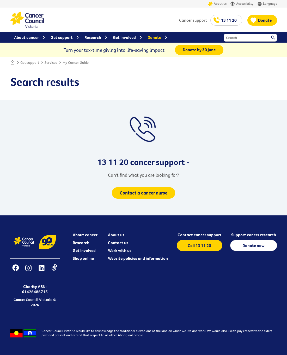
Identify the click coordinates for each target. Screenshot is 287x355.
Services (51, 62)
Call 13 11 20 (199, 245)
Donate (265, 20)
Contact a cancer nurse (143, 193)
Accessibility (241, 3)
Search (273, 38)
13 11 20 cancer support (141, 162)
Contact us (118, 242)
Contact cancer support (200, 234)
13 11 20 (229, 20)
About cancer (85, 234)
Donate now (253, 245)
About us (217, 3)
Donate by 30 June (199, 49)
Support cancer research (253, 234)
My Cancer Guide (76, 62)
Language (267, 3)
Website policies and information (138, 258)
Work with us (119, 250)
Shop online (83, 258)
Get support (29, 62)
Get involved (84, 250)
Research (81, 242)
